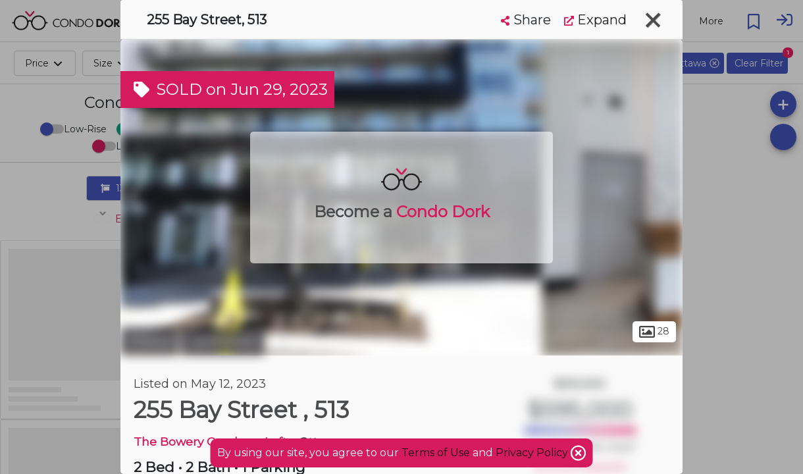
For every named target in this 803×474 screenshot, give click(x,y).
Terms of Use (436, 452)
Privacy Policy (533, 452)
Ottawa (149, 341)
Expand (595, 20)
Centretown (223, 341)
